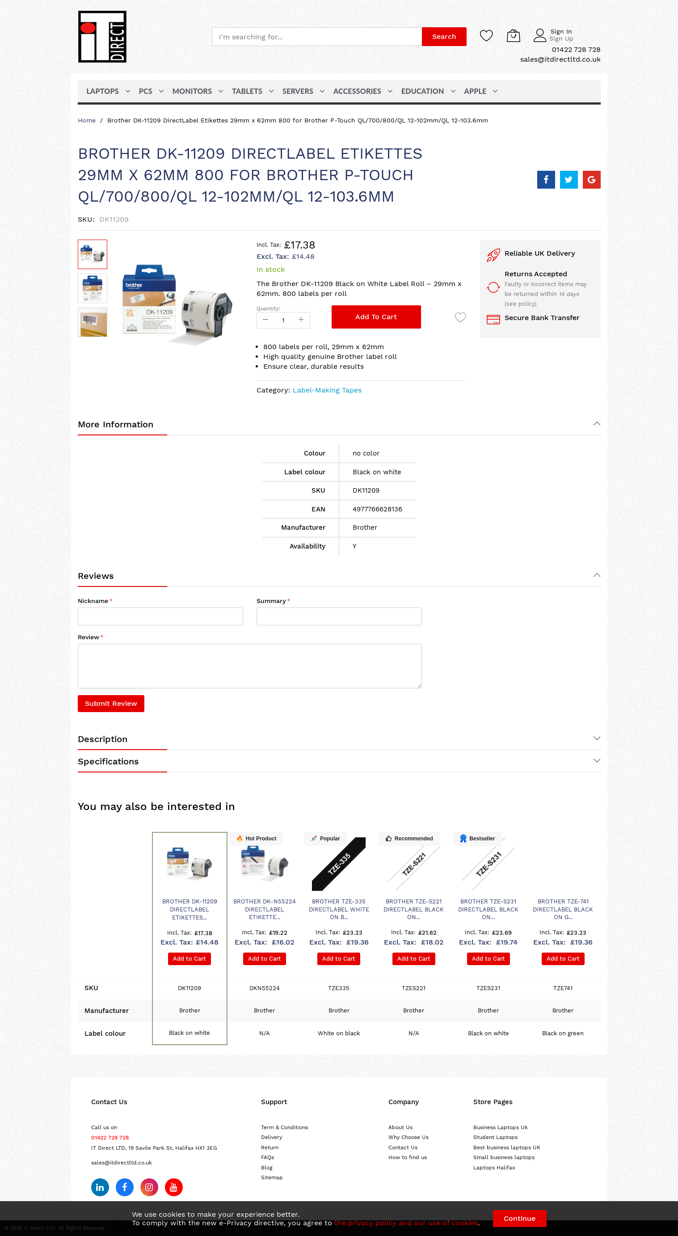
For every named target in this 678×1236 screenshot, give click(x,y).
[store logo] (102, 36)
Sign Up (561, 38)
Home (87, 120)
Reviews (96, 575)
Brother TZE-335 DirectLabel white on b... (339, 909)
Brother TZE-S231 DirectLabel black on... (488, 909)
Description (102, 739)
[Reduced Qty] (265, 320)
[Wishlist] (486, 35)
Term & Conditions (284, 1127)
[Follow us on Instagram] (149, 1187)
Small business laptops (504, 1157)
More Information (115, 424)
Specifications (108, 761)
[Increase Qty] (301, 320)
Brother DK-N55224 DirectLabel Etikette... (264, 909)
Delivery (271, 1137)
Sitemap (272, 1177)
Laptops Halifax (494, 1167)
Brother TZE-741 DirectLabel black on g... (563, 909)
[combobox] (317, 36)
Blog (267, 1167)
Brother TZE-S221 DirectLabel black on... (413, 909)
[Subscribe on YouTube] (174, 1187)
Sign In (561, 31)
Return (269, 1147)
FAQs (267, 1157)
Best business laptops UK (506, 1147)
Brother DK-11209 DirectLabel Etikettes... (189, 909)
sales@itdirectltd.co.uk (121, 1163)
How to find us (407, 1157)
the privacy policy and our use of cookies (406, 1223)
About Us (400, 1127)
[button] (92, 288)
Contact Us (402, 1147)
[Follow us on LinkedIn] (100, 1187)
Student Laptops (495, 1137)
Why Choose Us (408, 1137)
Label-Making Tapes (327, 390)
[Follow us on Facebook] (125, 1187)
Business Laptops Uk (500, 1127)
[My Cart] (513, 35)
